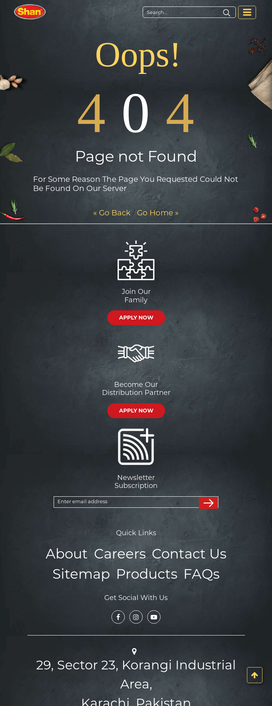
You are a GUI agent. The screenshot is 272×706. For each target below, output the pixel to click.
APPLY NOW (136, 317)
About (73, 552)
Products (145, 570)
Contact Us (184, 552)
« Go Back (111, 212)
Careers (121, 552)
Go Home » (158, 212)
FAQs (195, 570)
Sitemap (86, 570)
